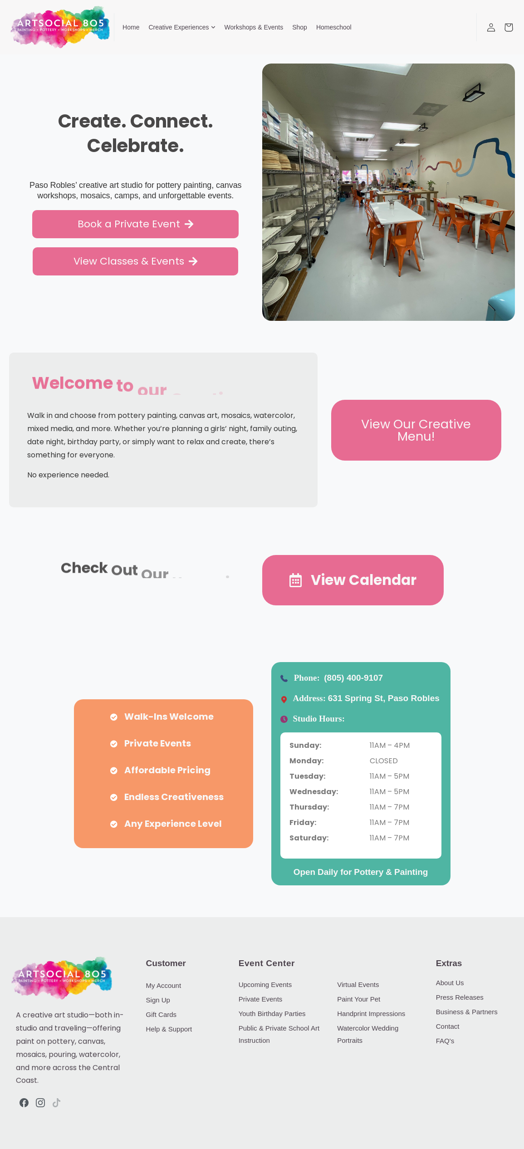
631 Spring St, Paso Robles (384, 698)
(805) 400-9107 (353, 678)
